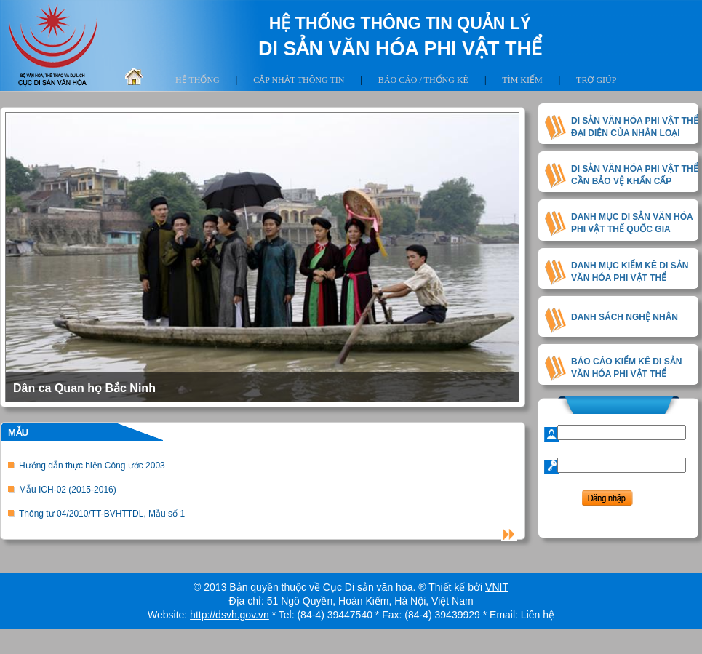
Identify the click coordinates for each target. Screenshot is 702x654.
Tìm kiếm (522, 80)
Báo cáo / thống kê (423, 80)
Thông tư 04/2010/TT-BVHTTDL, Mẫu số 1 (102, 514)
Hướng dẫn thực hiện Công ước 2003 (92, 465)
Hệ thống (197, 80)
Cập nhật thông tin (298, 80)
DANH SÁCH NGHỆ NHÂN (624, 317)
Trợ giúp (596, 80)
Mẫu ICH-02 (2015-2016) (67, 489)
